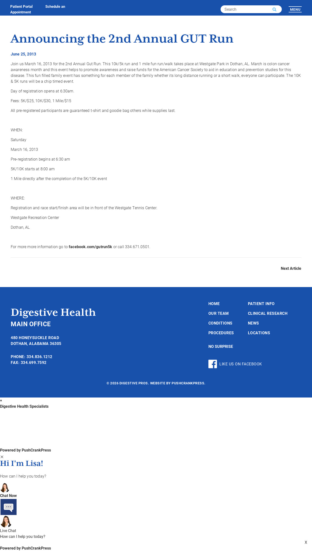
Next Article (291, 268)
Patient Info (261, 303)
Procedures (221, 332)
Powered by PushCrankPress (25, 449)
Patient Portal (21, 6)
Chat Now (8, 495)
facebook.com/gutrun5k (90, 246)
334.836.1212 (39, 356)
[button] (274, 9)
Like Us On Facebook (235, 364)
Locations (259, 332)
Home (214, 303)
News (253, 322)
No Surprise (220, 346)
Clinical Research (268, 313)
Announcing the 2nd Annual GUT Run (122, 39)
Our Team (218, 313)
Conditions (220, 322)
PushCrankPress (188, 383)
